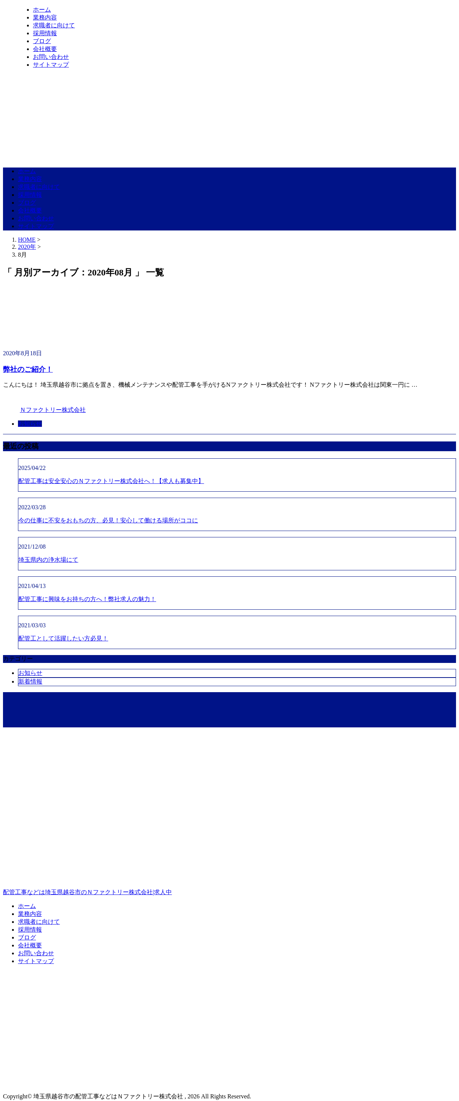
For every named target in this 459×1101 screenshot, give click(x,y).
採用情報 (45, 33)
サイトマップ (51, 64)
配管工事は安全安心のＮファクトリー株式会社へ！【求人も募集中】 (111, 481)
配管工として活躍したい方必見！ (63, 638)
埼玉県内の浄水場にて (48, 559)
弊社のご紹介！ (28, 369)
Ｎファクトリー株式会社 (53, 410)
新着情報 (30, 681)
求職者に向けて (54, 25)
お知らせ (30, 423)
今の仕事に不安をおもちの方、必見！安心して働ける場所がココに (108, 520)
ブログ (42, 41)
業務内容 (45, 17)
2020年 (27, 247)
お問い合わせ (51, 57)
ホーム (42, 9)
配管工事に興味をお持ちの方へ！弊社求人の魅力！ (87, 599)
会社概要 (45, 49)
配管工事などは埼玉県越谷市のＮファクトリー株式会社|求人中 (229, 860)
